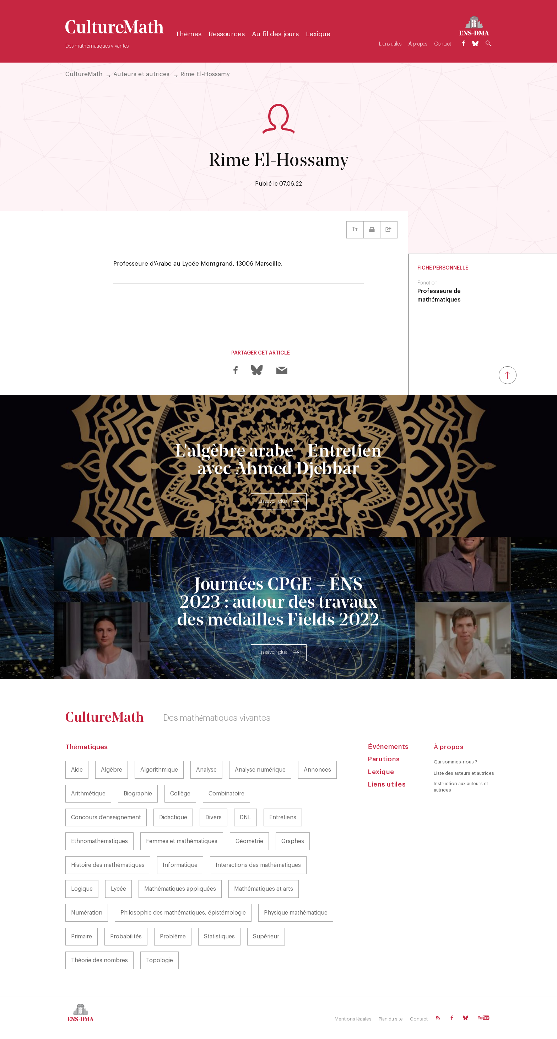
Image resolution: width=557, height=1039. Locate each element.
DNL (245, 817)
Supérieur (266, 936)
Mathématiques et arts (263, 889)
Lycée (118, 889)
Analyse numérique (260, 770)
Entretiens (282, 817)
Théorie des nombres (99, 960)
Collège (180, 793)
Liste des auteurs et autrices (464, 773)
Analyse (206, 770)
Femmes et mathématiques (181, 841)
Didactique (173, 817)
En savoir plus (272, 501)
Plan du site (391, 1019)
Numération (86, 913)
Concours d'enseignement (106, 817)
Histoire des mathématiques (108, 865)
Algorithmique (159, 770)
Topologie (159, 960)
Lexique (318, 34)
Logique (82, 889)
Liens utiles (390, 44)
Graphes (292, 841)
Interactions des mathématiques (258, 865)
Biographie (138, 793)
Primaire (81, 936)
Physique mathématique (296, 913)
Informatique (180, 865)
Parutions (384, 759)
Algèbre (111, 770)
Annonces (317, 770)
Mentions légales (353, 1019)
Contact (442, 44)
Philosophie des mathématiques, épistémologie (183, 913)
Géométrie (249, 841)
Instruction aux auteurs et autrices (461, 786)
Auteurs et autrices (141, 74)
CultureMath (83, 74)
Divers (213, 817)
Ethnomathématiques (99, 841)
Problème (173, 936)
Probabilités (126, 936)
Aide (77, 770)
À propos (418, 44)
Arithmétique (88, 793)
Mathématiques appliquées (180, 889)
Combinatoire (226, 793)
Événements (388, 747)
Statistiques (219, 936)
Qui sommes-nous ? (455, 762)
